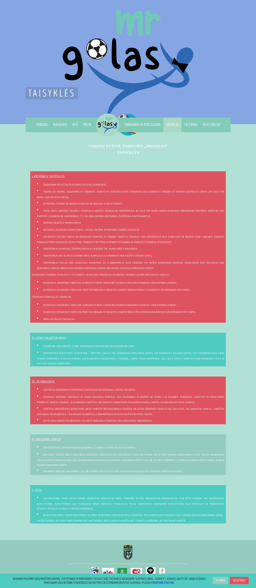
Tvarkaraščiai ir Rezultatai (142, 124)
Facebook (191, 124)
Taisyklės (172, 124)
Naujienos (60, 124)
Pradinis (42, 124)
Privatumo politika (162, 583)
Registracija (211, 124)
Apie (75, 124)
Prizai (87, 124)
